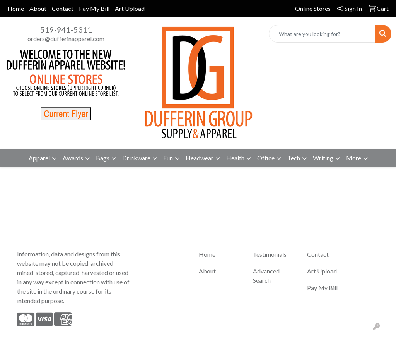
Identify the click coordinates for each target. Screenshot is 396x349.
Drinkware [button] (136, 158)
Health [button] (235, 158)
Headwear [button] (199, 158)
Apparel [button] (39, 158)
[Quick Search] (322, 34)
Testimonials (270, 254)
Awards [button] (73, 158)
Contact (62, 8)
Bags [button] (102, 158)
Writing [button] (323, 158)
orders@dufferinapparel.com (65, 38)
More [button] (353, 158)
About (37, 8)
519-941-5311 (66, 29)
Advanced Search (266, 275)
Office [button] (266, 158)
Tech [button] (293, 158)
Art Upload (130, 8)
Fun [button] (168, 158)
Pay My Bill (94, 8)
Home (15, 8)
